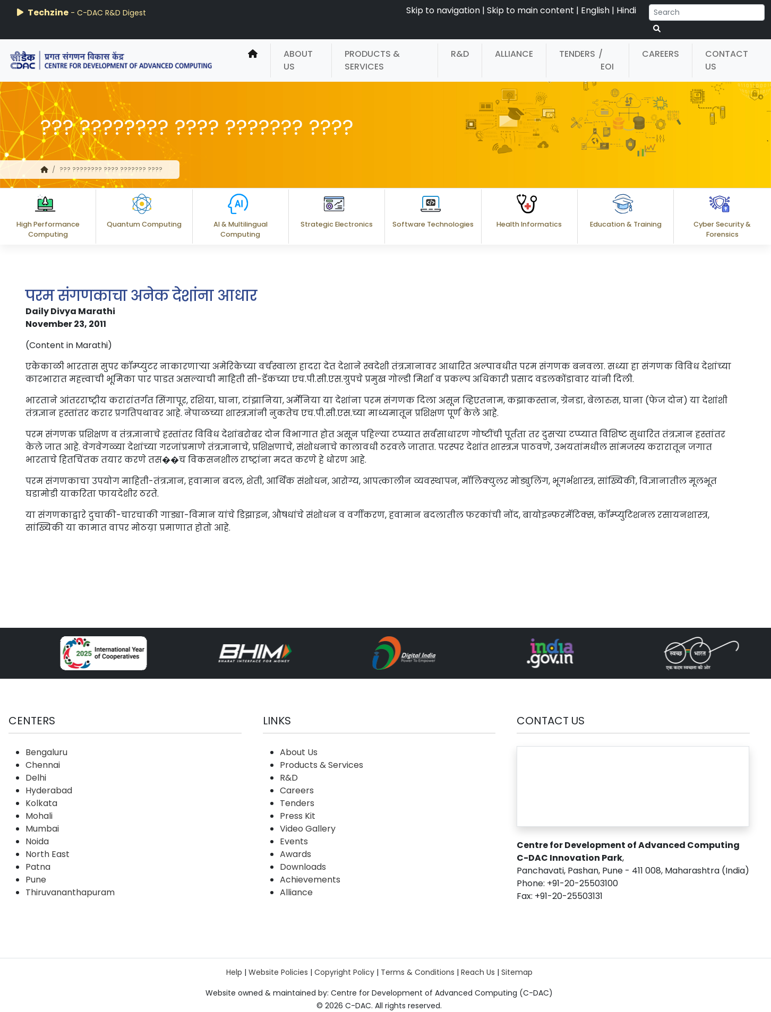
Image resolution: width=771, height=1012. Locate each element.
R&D (460, 54)
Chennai (42, 765)
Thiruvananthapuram (70, 892)
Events (294, 841)
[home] (252, 60)
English (595, 10)
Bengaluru (46, 752)
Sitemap (517, 972)
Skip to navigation (443, 10)
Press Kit (297, 816)
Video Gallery (308, 829)
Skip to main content (530, 10)
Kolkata (41, 803)
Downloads (303, 867)
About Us (298, 60)
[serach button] (656, 29)
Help (234, 972)
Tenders (577, 54)
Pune (35, 879)
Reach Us (478, 972)
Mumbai (42, 829)
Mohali (39, 816)
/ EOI (606, 60)
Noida (37, 841)
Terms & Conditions (418, 972)
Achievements (310, 879)
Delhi (35, 778)
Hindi (626, 10)
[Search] (707, 12)
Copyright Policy (344, 972)
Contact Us (726, 60)
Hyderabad (48, 790)
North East (47, 854)
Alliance (514, 54)
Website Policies (278, 972)
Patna (37, 867)
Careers (660, 54)
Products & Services (372, 60)
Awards (295, 854)
